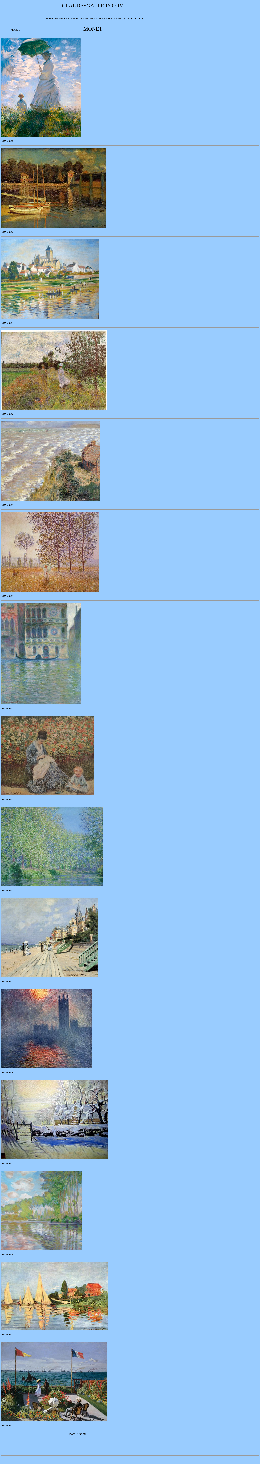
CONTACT (74, 18)
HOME (50, 18)
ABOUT (58, 18)
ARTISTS (138, 18)
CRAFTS (127, 18)
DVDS (100, 18)
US (65, 18)
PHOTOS (90, 18)
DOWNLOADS (112, 18)
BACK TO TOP (44, 1434)
